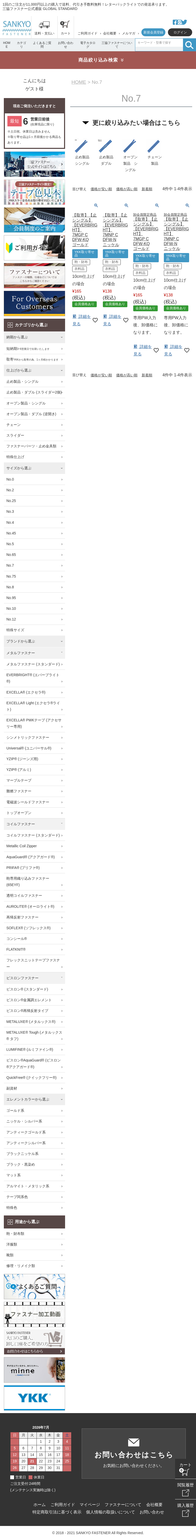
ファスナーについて (123, 1504)
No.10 (11, 608)
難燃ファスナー (18, 791)
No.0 (10, 479)
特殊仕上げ (15, 457)
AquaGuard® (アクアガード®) (30, 857)
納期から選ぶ (17, 337)
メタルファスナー (20, 653)
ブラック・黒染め (20, 1164)
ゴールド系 (15, 1110)
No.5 (10, 544)
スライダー (15, 435)
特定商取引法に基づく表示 (56, 1512)
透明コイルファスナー (24, 895)
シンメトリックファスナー (27, 737)
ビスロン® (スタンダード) (27, 989)
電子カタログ (87, 44)
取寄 (32, 359)
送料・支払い (44, 33)
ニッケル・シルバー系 (24, 1121)
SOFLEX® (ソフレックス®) (28, 928)
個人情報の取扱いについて (110, 1512)
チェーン (13, 425)
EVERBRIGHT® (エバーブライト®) (32, 678)
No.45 (11, 533)
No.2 (10, 490)
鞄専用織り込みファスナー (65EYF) (27, 881)
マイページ (90, 1504)
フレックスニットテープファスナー (33, 963)
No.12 (11, 619)
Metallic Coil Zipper (21, 846)
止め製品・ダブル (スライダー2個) (34, 392)
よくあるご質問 (42, 44)
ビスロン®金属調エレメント (29, 1000)
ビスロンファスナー (22, 978)
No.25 (11, 501)
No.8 (10, 587)
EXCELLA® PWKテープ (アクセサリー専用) (34, 723)
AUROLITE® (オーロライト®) (30, 906)
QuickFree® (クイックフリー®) (31, 1078)
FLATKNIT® (16, 949)
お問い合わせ (65, 44)
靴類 (10, 1255)
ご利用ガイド (87, 33)
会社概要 (109, 33)
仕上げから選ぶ (18, 370)
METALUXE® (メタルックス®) (30, 1022)
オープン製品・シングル (26, 403)
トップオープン (18, 813)
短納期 (28, 349)
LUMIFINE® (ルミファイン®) (29, 1049)
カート (185, 1465)
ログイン (180, 32)
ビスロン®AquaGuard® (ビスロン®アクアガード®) (33, 1063)
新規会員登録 (153, 32)
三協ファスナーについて (117, 44)
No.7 (10, 565)
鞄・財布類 (15, 1234)
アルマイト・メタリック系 (27, 1186)
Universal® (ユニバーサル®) (28, 748)
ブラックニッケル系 (22, 1154)
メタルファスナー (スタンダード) (33, 664)
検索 (189, 45)
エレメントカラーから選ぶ (27, 1099)
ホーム (39, 1504)
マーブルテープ (18, 780)
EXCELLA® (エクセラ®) (25, 692)
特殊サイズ (15, 630)
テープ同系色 (17, 1197)
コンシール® (16, 939)
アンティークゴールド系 (26, 1132)
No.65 (11, 555)
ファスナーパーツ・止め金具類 (31, 446)
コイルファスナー (20, 824)
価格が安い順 (101, 189)
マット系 (13, 1175)
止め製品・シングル (22, 381)
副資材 (11, 1088)
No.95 (11, 598)
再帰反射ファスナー (22, 917)
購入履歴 (185, 1505)
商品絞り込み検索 (98, 60)
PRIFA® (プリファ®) (23, 868)
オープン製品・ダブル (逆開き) (31, 414)
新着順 (147, 189)
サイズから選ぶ (18, 468)
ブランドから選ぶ (20, 641)
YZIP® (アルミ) (18, 770)
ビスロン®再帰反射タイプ (27, 1011)
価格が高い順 (127, 189)
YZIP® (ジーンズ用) (22, 759)
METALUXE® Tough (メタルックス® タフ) (34, 1035)
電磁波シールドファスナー (27, 802)
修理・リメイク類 (20, 1266)
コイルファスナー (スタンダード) (33, 835)
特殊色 (11, 1207)
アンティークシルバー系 (26, 1143)
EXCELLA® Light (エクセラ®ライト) (33, 706)
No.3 (10, 511)
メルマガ (128, 33)
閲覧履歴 (185, 1485)
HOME (6, 44)
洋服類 (11, 1244)
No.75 (11, 576)
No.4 (10, 522)
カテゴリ (21, 44)
